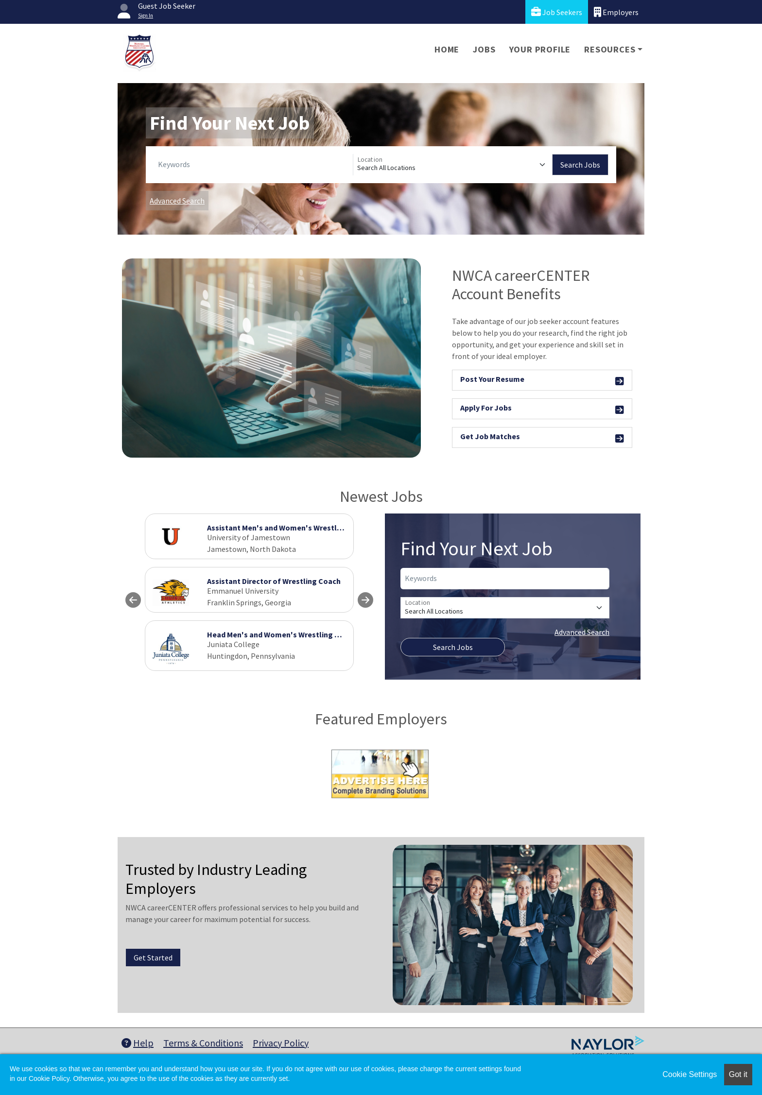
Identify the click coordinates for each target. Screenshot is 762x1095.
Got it (738, 1074)
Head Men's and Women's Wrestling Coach (282, 634)
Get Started (153, 957)
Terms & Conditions (203, 1043)
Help (137, 1043)
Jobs (484, 49)
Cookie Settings (689, 1074)
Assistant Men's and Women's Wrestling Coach (289, 527)
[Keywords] (253, 164)
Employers (616, 12)
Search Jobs (580, 165)
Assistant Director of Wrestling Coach (274, 581)
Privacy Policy (281, 1043)
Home (446, 49)
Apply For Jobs (542, 409)
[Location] (453, 164)
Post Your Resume (542, 380)
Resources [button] (609, 49)
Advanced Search (177, 200)
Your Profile (540, 49)
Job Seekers (556, 12)
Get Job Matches (542, 438)
